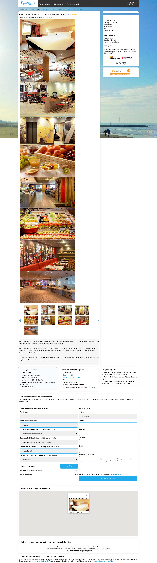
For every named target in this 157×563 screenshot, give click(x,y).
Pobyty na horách (58, 4)
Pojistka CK (45, 561)
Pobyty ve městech (73, 4)
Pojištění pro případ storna (71, 377)
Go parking (92, 387)
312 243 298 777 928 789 (132, 3)
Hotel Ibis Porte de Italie (76, 9)
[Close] (86, 495)
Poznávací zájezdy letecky (47, 9)
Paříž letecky (62, 9)
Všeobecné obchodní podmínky (103, 561)
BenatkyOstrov (49, 442)
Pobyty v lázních (44, 4)
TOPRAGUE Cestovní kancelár (28, 9)
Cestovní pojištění (68, 375)
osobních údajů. (116, 474)
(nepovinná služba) (28, 421)
